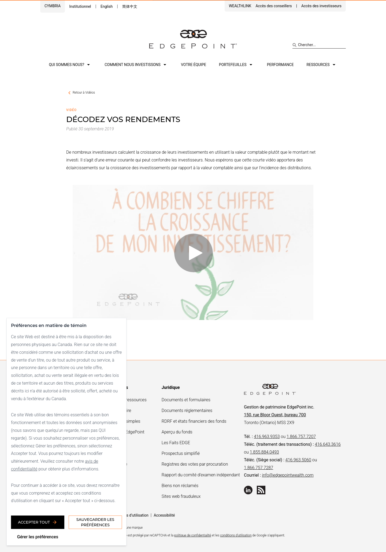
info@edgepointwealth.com (288, 475)
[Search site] (319, 45)
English (107, 6)
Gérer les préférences (37, 536)
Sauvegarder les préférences (95, 522)
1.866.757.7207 (301, 436)
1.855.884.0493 (264, 452)
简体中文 (129, 6)
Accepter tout (37, 522)
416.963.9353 (267, 436)
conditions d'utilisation (235, 535)
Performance (280, 64)
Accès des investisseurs (321, 6)
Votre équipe (193, 64)
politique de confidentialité (192, 535)
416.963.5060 (298, 459)
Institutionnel (80, 6)
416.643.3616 (328, 444)
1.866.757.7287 (258, 467)
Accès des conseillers (273, 6)
